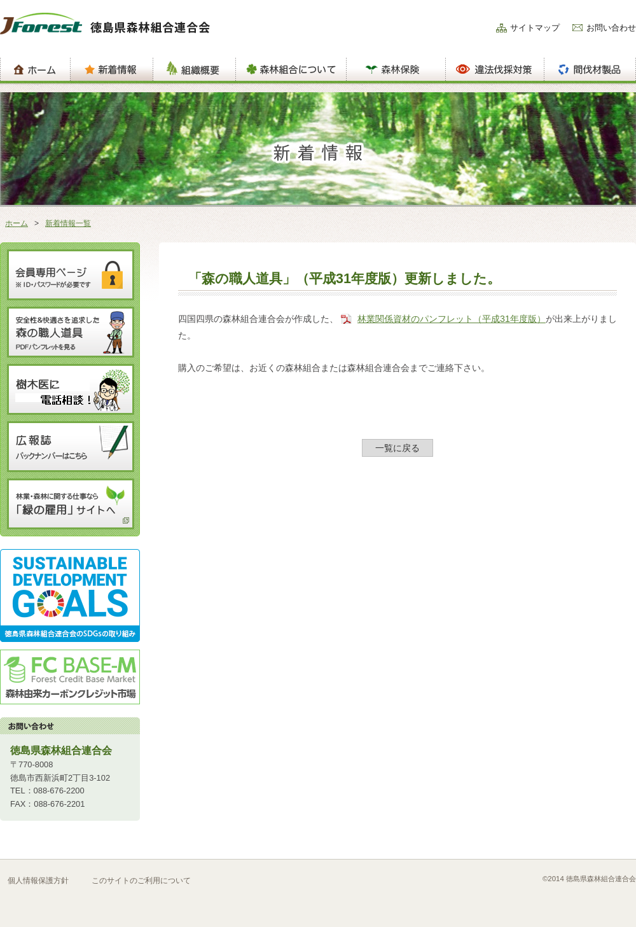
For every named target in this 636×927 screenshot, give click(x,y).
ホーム (16, 223)
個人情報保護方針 (38, 880)
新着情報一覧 (68, 223)
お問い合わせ (611, 27)
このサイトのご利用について (141, 880)
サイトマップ (535, 27)
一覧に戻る (397, 448)
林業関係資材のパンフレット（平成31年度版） (451, 319)
